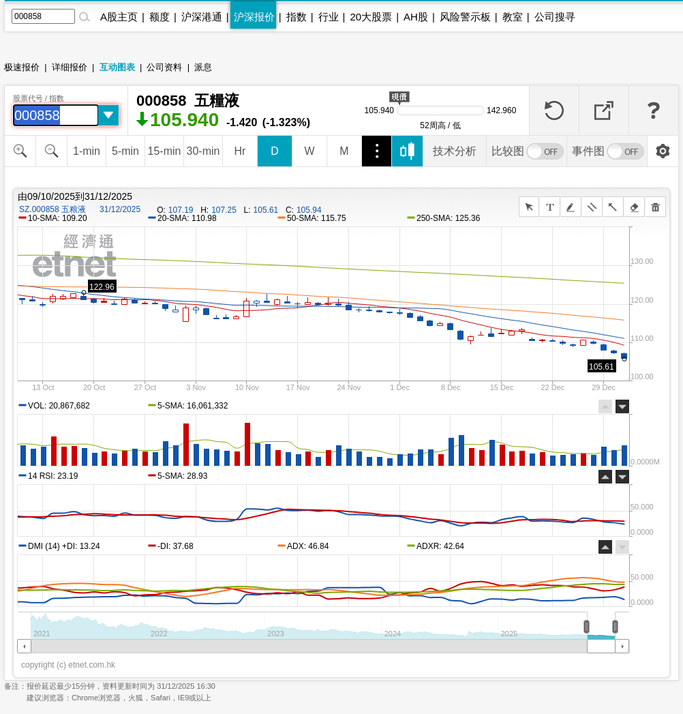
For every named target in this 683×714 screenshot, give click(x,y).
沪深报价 (254, 17)
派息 (203, 67)
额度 (159, 17)
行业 (328, 17)
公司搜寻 (554, 17)
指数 (296, 17)
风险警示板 (465, 17)
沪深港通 (201, 17)
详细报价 (69, 67)
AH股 (416, 17)
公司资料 (164, 67)
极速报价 (22, 67)
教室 (512, 17)
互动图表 (117, 67)
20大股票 (371, 17)
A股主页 (119, 17)
